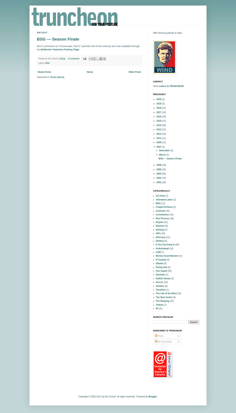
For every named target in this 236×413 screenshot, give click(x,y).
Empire (159, 222)
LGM (158, 252)
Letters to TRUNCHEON (171, 86)
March (162, 154)
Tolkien (159, 305)
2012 (159, 134)
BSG (47, 63)
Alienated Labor (164, 199)
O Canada (161, 259)
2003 (159, 178)
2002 (159, 182)
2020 (159, 99)
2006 (159, 165)
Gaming (160, 229)
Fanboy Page (60, 49)
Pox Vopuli (161, 271)
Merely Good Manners (167, 256)
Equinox (160, 226)
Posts (159, 336)
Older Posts (135, 72)
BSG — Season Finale (58, 39)
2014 (159, 125)
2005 (159, 169)
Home (90, 72)
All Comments (163, 341)
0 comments (73, 58)
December (164, 150)
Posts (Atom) (57, 77)
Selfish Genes (163, 278)
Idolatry (160, 241)
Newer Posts (44, 72)
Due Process (162, 218)
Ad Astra (160, 196)
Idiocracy (161, 237)
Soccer (159, 282)
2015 (159, 121)
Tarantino (161, 289)
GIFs (158, 233)
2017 (159, 112)
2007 (159, 147)
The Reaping (162, 301)
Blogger (153, 396)
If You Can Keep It (165, 244)
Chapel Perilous (164, 207)
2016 (159, 116)
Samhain (160, 274)
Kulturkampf (162, 248)
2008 (159, 142)
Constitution (162, 214)
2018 (159, 108)
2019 (159, 103)
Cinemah (160, 211)
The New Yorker (164, 297)
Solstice (160, 286)
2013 (159, 129)
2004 (159, 173)
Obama (159, 263)
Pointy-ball (161, 267)
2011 (159, 138)
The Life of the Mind (166, 293)
